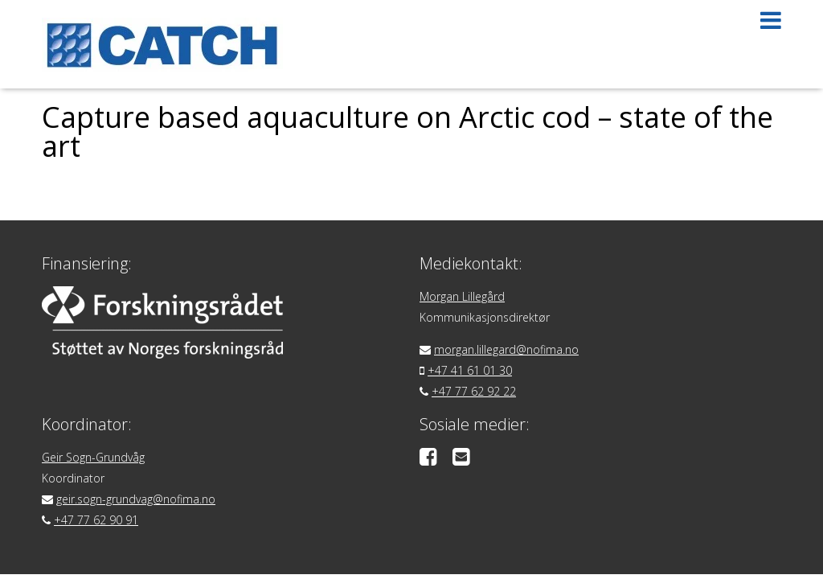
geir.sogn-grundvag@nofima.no (135, 499)
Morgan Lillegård (462, 296)
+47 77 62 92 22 (474, 391)
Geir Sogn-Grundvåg (93, 457)
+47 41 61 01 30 (470, 370)
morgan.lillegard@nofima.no (506, 349)
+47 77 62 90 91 (96, 520)
